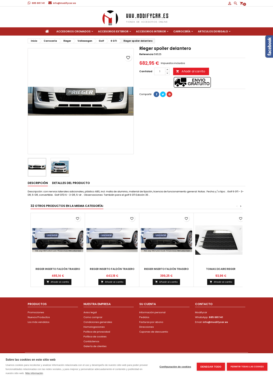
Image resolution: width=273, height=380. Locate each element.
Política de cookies (95, 336)
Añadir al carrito (190, 71)
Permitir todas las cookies (247, 366)
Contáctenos (91, 341)
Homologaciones (94, 327)
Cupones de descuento (153, 331)
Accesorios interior (151, 31)
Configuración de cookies (175, 366)
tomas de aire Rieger (220, 269)
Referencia (146, 54)
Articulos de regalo (213, 31)
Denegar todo (210, 366)
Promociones (36, 312)
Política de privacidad (96, 331)
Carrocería (181, 31)
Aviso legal (90, 312)
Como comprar (92, 317)
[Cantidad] (159, 71)
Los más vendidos (38, 322)
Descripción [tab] (38, 183)
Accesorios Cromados (73, 31)
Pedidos (144, 317)
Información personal (152, 312)
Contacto (204, 304)
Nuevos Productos (39, 317)
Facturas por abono (151, 322)
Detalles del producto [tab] (71, 183)
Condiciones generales (97, 322)
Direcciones (146, 327)
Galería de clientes (95, 346)
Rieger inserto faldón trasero (58, 269)
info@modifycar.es (64, 3)
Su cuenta (147, 304)
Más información (34, 373)
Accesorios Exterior (113, 31)
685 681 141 (38, 3)
